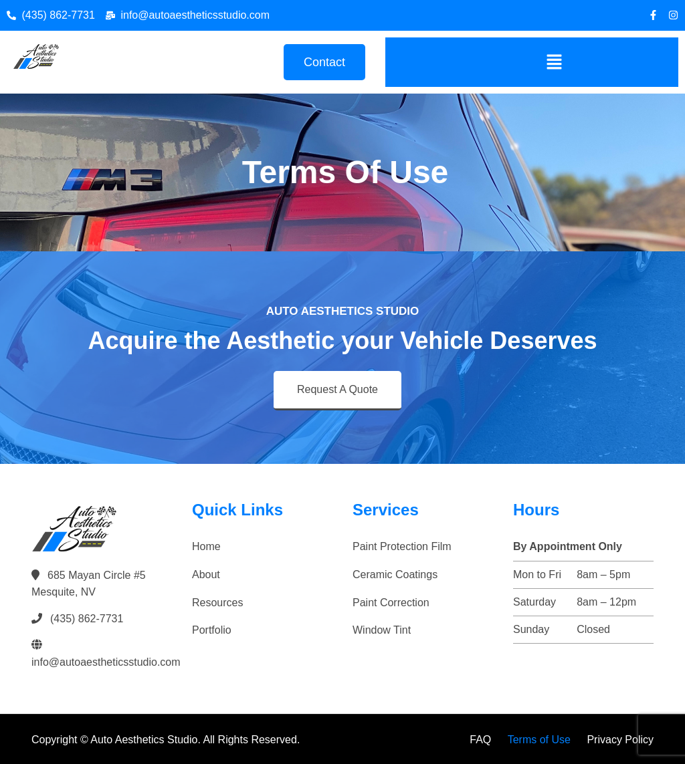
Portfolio (211, 630)
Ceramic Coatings (395, 574)
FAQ (480, 739)
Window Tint (382, 630)
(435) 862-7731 (86, 618)
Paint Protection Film (402, 546)
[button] (554, 61)
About (206, 574)
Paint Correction (391, 602)
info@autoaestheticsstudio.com (106, 662)
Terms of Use (539, 739)
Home (206, 546)
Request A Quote (337, 389)
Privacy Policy (620, 739)
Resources (217, 602)
